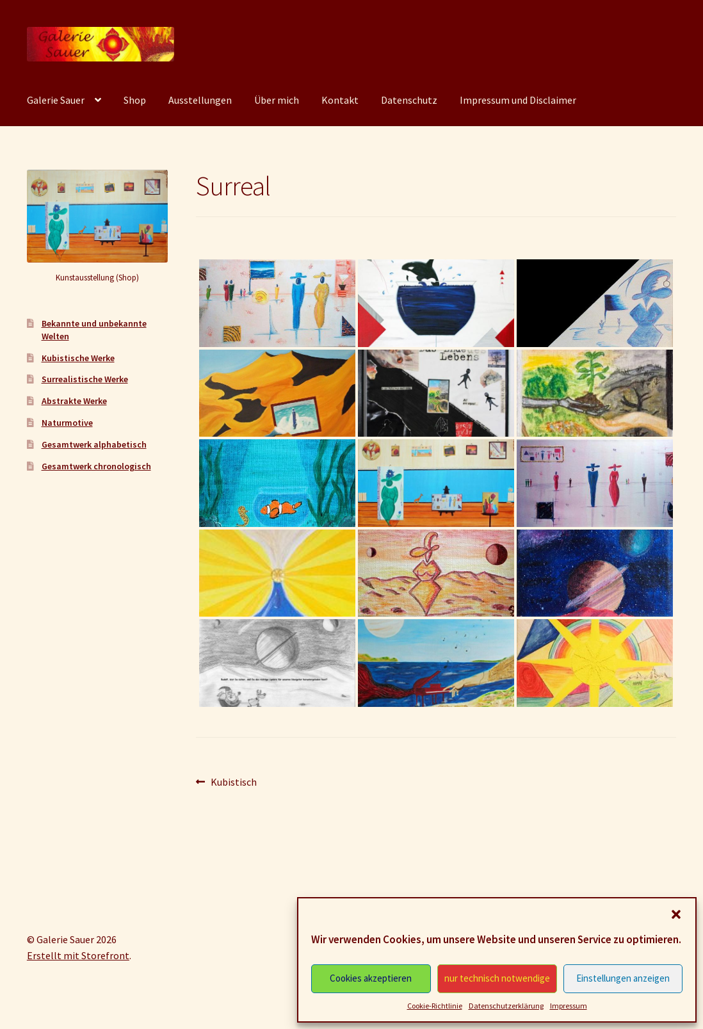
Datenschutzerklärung (506, 1005)
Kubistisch (233, 782)
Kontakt (340, 99)
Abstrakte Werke (74, 401)
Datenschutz (409, 99)
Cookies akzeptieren (371, 978)
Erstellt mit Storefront (78, 955)
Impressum (568, 1005)
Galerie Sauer (56, 99)
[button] (676, 914)
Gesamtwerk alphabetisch (94, 444)
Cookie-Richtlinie (434, 1005)
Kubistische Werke (78, 358)
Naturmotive (67, 422)
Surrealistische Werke (85, 379)
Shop (135, 99)
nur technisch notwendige (497, 978)
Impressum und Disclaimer (518, 99)
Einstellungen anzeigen (623, 978)
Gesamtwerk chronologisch (96, 466)
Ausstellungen (200, 99)
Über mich (276, 99)
